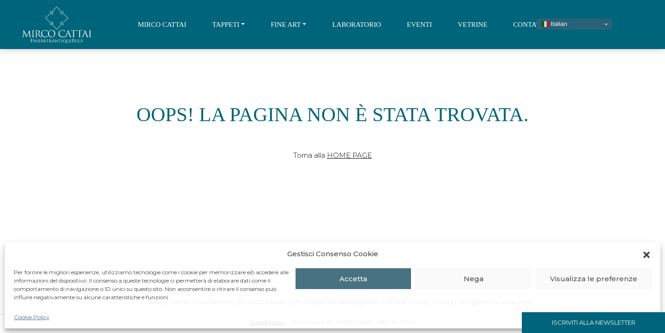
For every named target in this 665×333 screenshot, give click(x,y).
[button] (646, 254)
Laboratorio (356, 24)
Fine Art (286, 24)
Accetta (353, 278)
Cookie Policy (31, 317)
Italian (554, 24)
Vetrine (472, 24)
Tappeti (226, 24)
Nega (474, 278)
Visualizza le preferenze (593, 278)
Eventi (419, 24)
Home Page (349, 155)
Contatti (529, 24)
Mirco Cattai (162, 24)
